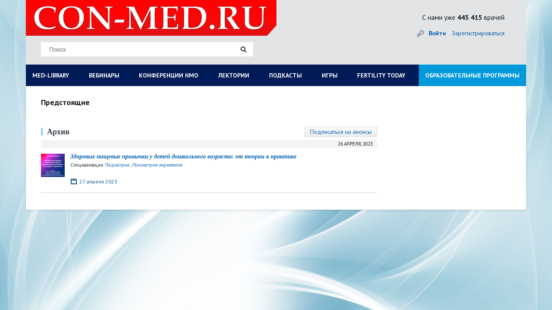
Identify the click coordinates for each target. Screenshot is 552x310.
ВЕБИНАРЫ (104, 75)
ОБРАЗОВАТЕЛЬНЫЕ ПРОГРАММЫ (472, 75)
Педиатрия (117, 165)
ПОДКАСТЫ (285, 75)
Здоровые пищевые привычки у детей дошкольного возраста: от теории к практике (183, 156)
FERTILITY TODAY (381, 75)
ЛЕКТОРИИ (233, 75)
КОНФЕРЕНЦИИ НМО (168, 75)
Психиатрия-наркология (157, 165)
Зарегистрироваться (478, 33)
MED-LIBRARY (50, 75)
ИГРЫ (330, 75)
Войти (437, 33)
